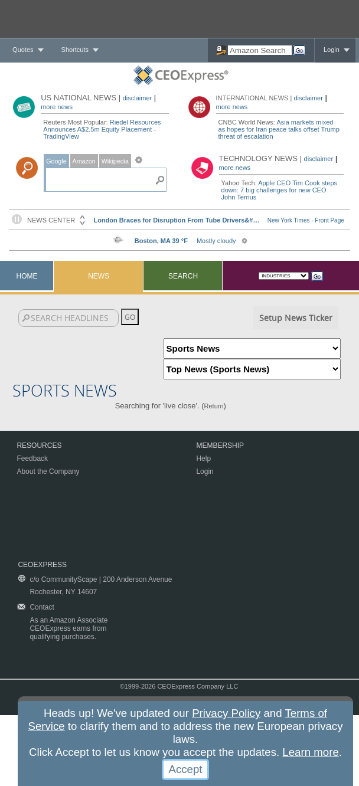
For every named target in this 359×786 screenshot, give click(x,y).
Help (203, 458)
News (98, 276)
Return (214, 406)
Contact (42, 607)
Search (183, 276)
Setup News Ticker (295, 317)
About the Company (48, 471)
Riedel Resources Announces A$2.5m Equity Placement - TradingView (102, 129)
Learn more (310, 752)
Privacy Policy (226, 713)
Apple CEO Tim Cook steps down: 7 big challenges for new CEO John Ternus (279, 190)
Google (56, 161)
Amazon (84, 161)
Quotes (22, 49)
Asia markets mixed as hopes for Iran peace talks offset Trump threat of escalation (279, 129)
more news (57, 106)
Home (27, 276)
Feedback (32, 458)
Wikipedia (115, 161)
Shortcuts (75, 49)
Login (332, 49)
